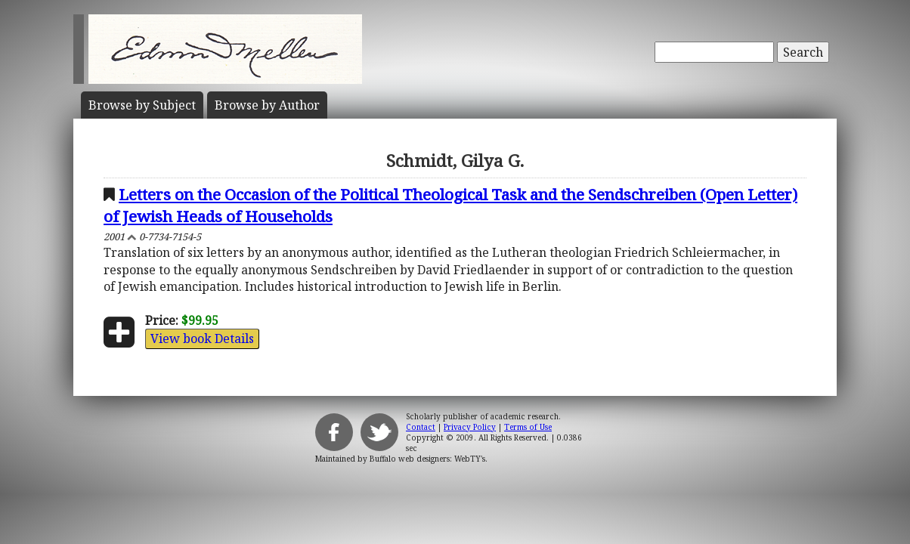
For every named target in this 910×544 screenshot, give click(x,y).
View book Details (202, 338)
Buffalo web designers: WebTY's (427, 458)
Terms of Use (528, 427)
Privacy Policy (470, 427)
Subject (142, 105)
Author (267, 105)
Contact (420, 427)
